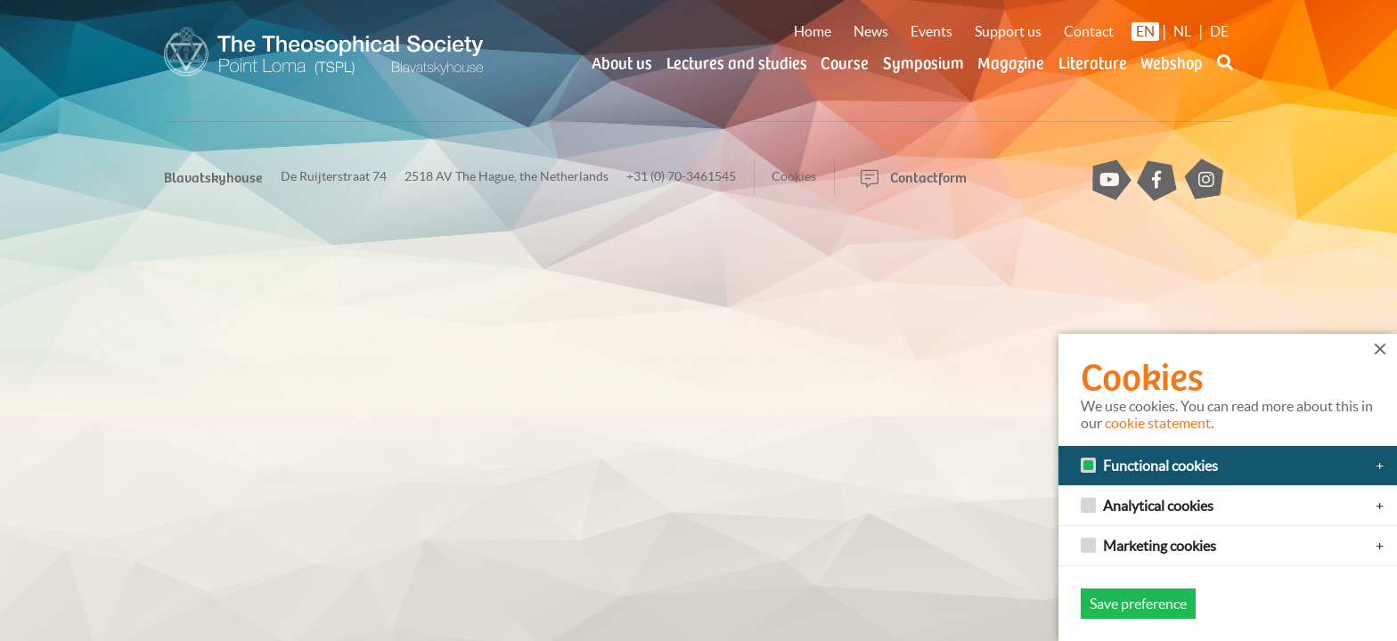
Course (845, 62)
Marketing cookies (1159, 546)
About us (622, 62)
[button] (1225, 73)
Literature (1092, 62)
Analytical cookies (1158, 506)
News (871, 31)
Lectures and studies (736, 62)
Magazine (1010, 62)
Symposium (923, 62)
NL (1182, 31)
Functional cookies (1160, 466)
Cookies (794, 176)
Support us (1008, 31)
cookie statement (1158, 423)
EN (1145, 31)
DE (1219, 31)
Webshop (1171, 62)
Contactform (914, 176)
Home (812, 31)
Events (931, 31)
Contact (1089, 31)
